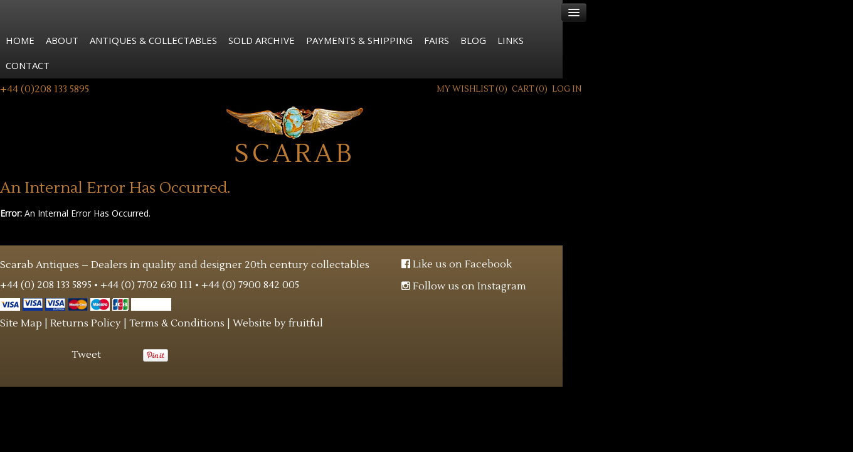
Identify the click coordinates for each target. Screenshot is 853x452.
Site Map (21, 323)
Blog (473, 40)
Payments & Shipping (359, 40)
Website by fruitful (278, 323)
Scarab (295, 134)
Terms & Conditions (177, 323)
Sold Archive (261, 40)
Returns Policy (85, 323)
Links (510, 40)
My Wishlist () (472, 89)
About (62, 40)
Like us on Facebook (456, 264)
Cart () (530, 89)
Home (20, 40)
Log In (566, 89)
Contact (28, 65)
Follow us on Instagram (463, 286)
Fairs (436, 40)
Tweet (86, 354)
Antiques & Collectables (153, 40)
